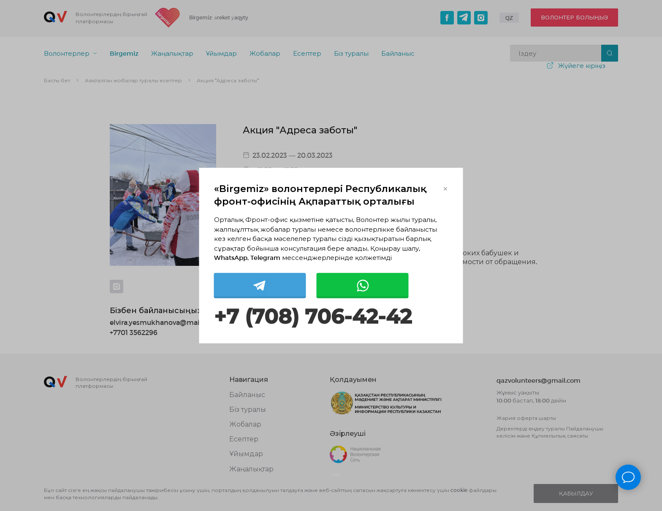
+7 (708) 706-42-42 (313, 316)
